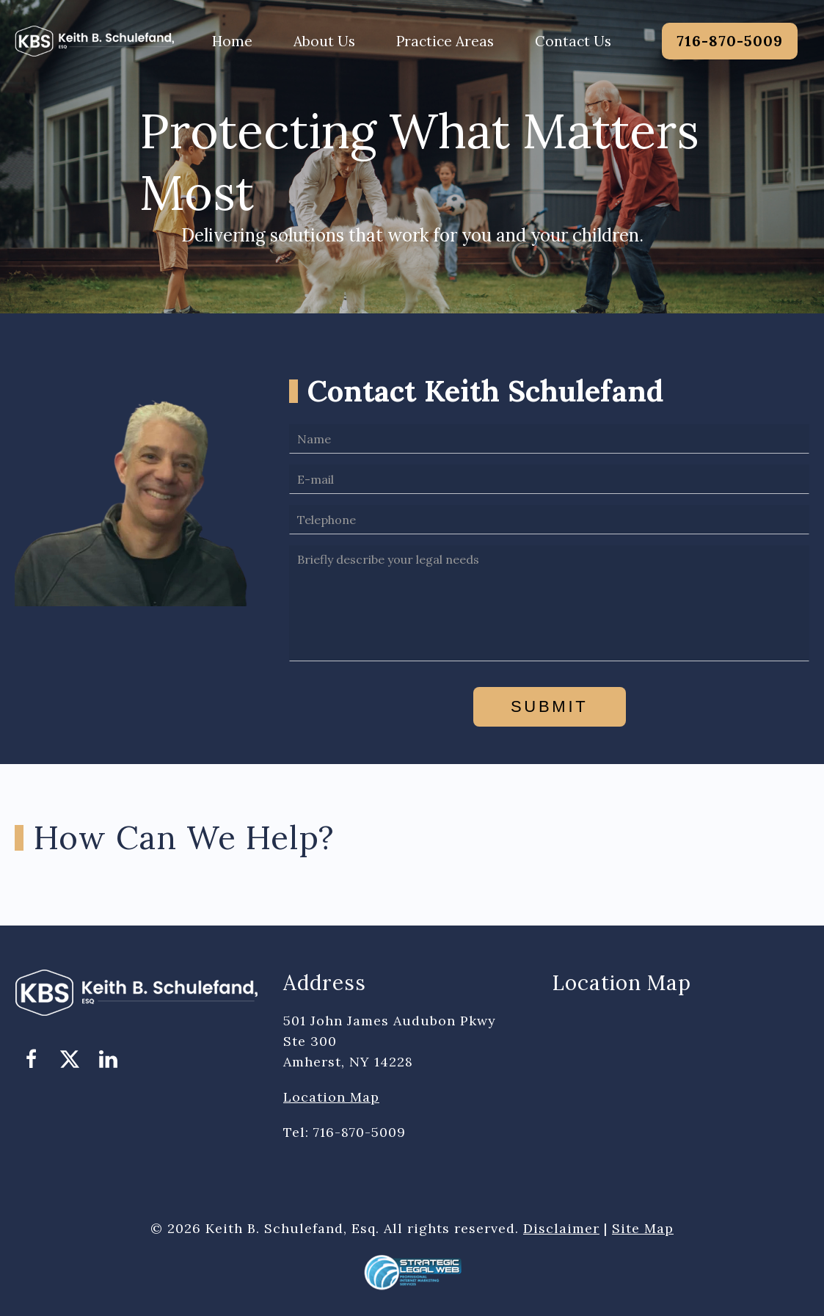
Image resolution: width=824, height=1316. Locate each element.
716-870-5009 (730, 41)
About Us (324, 41)
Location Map (331, 1096)
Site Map (643, 1228)
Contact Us (573, 41)
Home (232, 41)
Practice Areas (445, 41)
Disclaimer (561, 1228)
